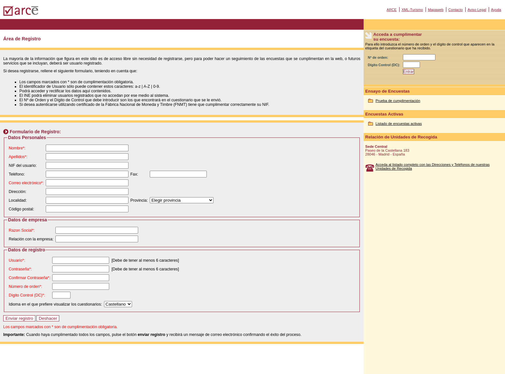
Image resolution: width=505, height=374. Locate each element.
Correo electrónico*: (26, 183)
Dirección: (17, 191)
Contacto (455, 10)
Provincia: (139, 200)
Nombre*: (17, 148)
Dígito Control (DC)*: (27, 295)
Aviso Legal (477, 10)
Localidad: (18, 200)
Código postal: (21, 209)
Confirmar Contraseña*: (29, 278)
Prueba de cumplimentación (398, 101)
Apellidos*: (18, 157)
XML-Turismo (412, 10)
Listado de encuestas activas (399, 124)
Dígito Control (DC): (384, 65)
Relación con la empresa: (31, 239)
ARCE (391, 10)
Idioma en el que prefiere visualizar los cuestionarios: (55, 304)
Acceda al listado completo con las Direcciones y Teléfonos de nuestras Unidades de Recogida (433, 166)
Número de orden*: (25, 286)
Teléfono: (17, 174)
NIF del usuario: (23, 165)
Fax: (134, 174)
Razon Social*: (22, 230)
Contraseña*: (20, 269)
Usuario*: (17, 260)
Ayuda (496, 10)
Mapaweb (435, 10)
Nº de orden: (378, 57)
